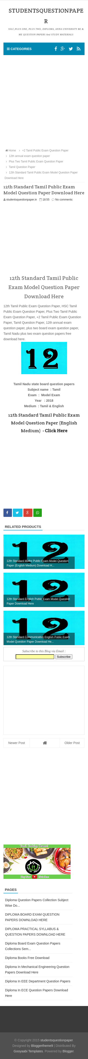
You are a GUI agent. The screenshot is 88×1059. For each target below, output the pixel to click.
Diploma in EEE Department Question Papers (37, 981)
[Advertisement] (44, 101)
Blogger (67, 1051)
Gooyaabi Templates (28, 1051)
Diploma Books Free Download (27, 958)
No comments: (64, 199)
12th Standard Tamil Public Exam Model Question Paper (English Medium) (44, 423)
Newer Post (16, 743)
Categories (19, 49)
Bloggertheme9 (42, 1046)
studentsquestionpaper (56, 1040)
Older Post (72, 743)
